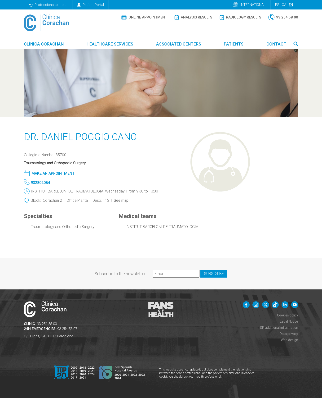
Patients (233, 43)
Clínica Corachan (44, 43)
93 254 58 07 (67, 329)
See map (121, 200)
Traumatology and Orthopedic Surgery (62, 226)
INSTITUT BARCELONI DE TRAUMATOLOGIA (162, 226)
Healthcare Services (110, 43)
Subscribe (214, 273)
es (277, 5)
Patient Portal (90, 4)
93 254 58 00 (47, 324)
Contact (276, 43)
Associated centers (178, 43)
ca (284, 5)
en (291, 5)
